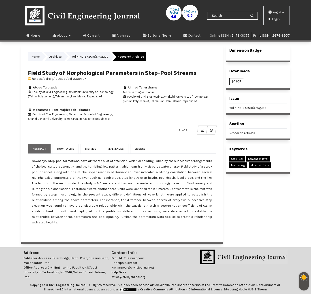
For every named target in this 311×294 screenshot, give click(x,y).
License (140, 148)
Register (276, 12)
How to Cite (65, 148)
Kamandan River (258, 158)
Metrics (90, 148)
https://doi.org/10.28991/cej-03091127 (57, 79)
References (116, 148)
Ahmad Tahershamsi (140, 87)
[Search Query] (228, 15)
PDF (238, 81)
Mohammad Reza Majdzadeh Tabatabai (59, 110)
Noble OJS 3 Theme (253, 289)
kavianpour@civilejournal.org (132, 267)
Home (33, 35)
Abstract (39, 148)
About (60, 35)
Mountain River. (260, 165)
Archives (121, 35)
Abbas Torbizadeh (43, 87)
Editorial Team (157, 35)
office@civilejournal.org (128, 277)
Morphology (238, 165)
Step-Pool (237, 158)
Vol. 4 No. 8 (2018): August (89, 57)
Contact (191, 35)
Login (274, 19)
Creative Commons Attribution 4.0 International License (181, 289)
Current (91, 35)
